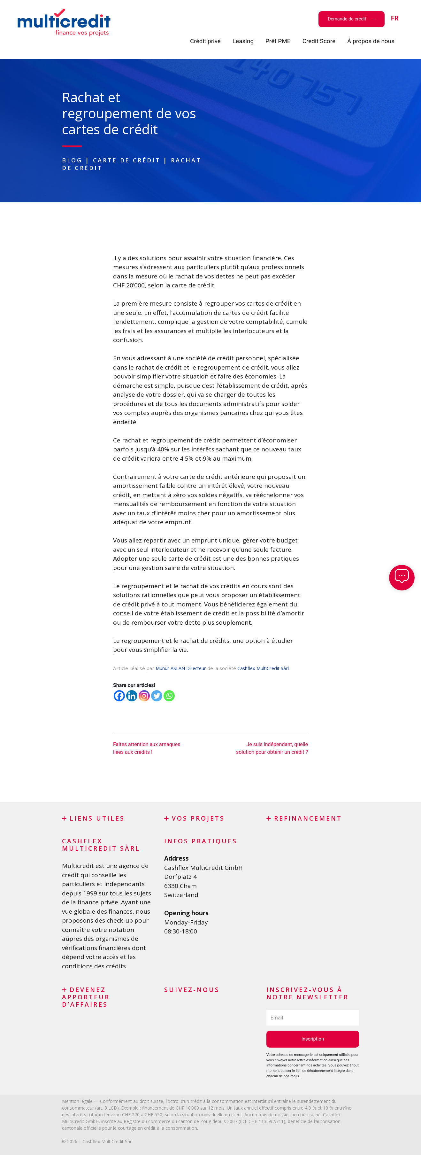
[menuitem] (395, 18)
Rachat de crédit (101, 167)
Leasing (243, 41)
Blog (73, 160)
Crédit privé (205, 41)
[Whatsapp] (169, 695)
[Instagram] (144, 695)
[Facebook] (119, 695)
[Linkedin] (131, 695)
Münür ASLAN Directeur (183, 668)
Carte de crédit (130, 160)
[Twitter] (156, 695)
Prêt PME (278, 41)
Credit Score (318, 41)
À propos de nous (370, 41)
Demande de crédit (347, 19)
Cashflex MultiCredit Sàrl (271, 668)
